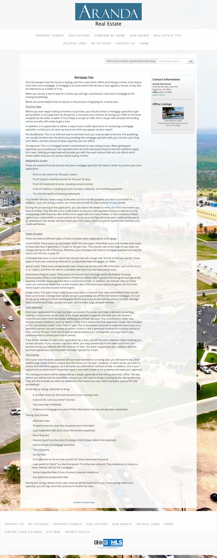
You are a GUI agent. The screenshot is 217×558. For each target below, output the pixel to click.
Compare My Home (110, 35)
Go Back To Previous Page (83, 502)
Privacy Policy (77, 532)
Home (144, 43)
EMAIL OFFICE (159, 95)
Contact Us (125, 43)
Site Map (53, 532)
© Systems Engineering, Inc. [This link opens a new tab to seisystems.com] (108, 547)
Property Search (50, 35)
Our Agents (139, 35)
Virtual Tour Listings (23, 532)
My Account (101, 43)
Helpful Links (75, 43)
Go (191, 61)
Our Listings (79, 35)
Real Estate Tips (167, 35)
